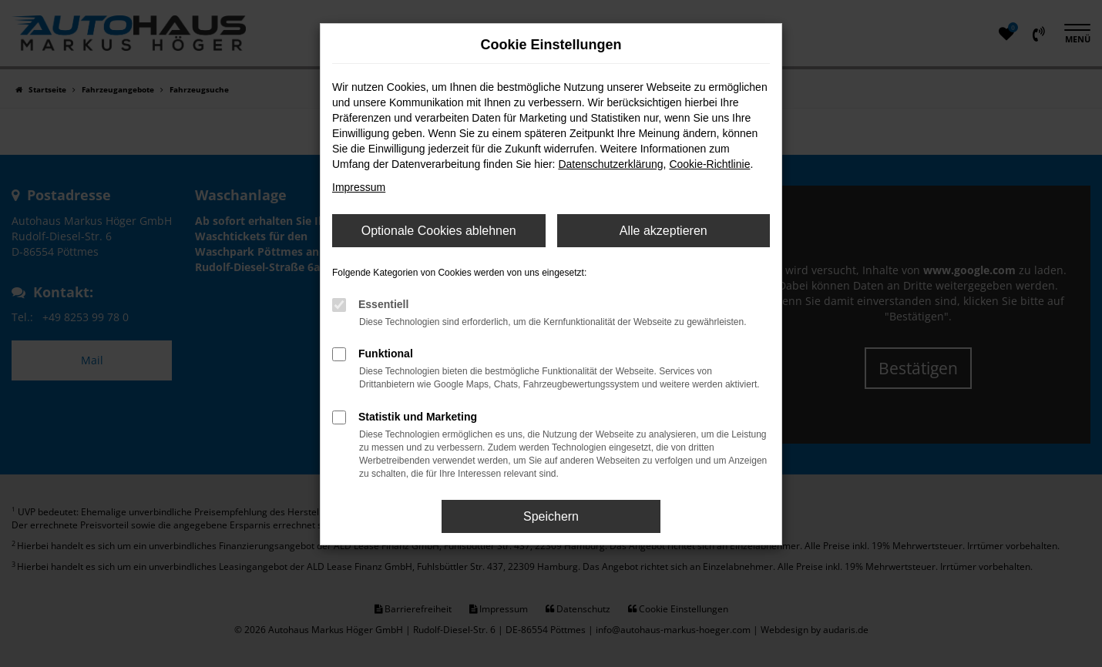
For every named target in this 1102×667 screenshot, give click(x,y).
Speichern (551, 516)
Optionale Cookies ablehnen (438, 230)
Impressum (358, 187)
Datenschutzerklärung (610, 164)
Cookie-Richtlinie (709, 164)
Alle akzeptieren (663, 230)
